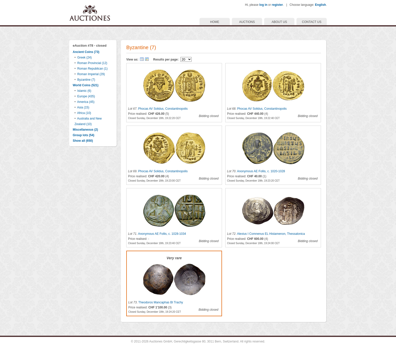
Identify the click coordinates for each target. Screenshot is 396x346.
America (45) (85, 102)
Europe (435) (86, 96)
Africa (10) (84, 113)
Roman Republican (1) (92, 68)
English (320, 5)
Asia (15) (83, 107)
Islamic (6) (84, 91)
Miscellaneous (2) (85, 129)
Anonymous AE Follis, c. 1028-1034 (162, 234)
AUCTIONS (247, 22)
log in (263, 5)
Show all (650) (83, 140)
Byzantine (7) (86, 79)
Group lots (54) (83, 135)
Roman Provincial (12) (92, 63)
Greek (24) (84, 57)
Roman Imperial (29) (91, 74)
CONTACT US (311, 22)
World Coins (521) (85, 85)
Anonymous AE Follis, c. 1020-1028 (261, 171)
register (277, 5)
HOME (214, 22)
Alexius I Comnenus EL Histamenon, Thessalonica (271, 234)
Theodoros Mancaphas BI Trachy (160, 302)
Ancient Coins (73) (86, 52)
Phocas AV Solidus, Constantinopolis (163, 108)
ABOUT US (279, 22)
